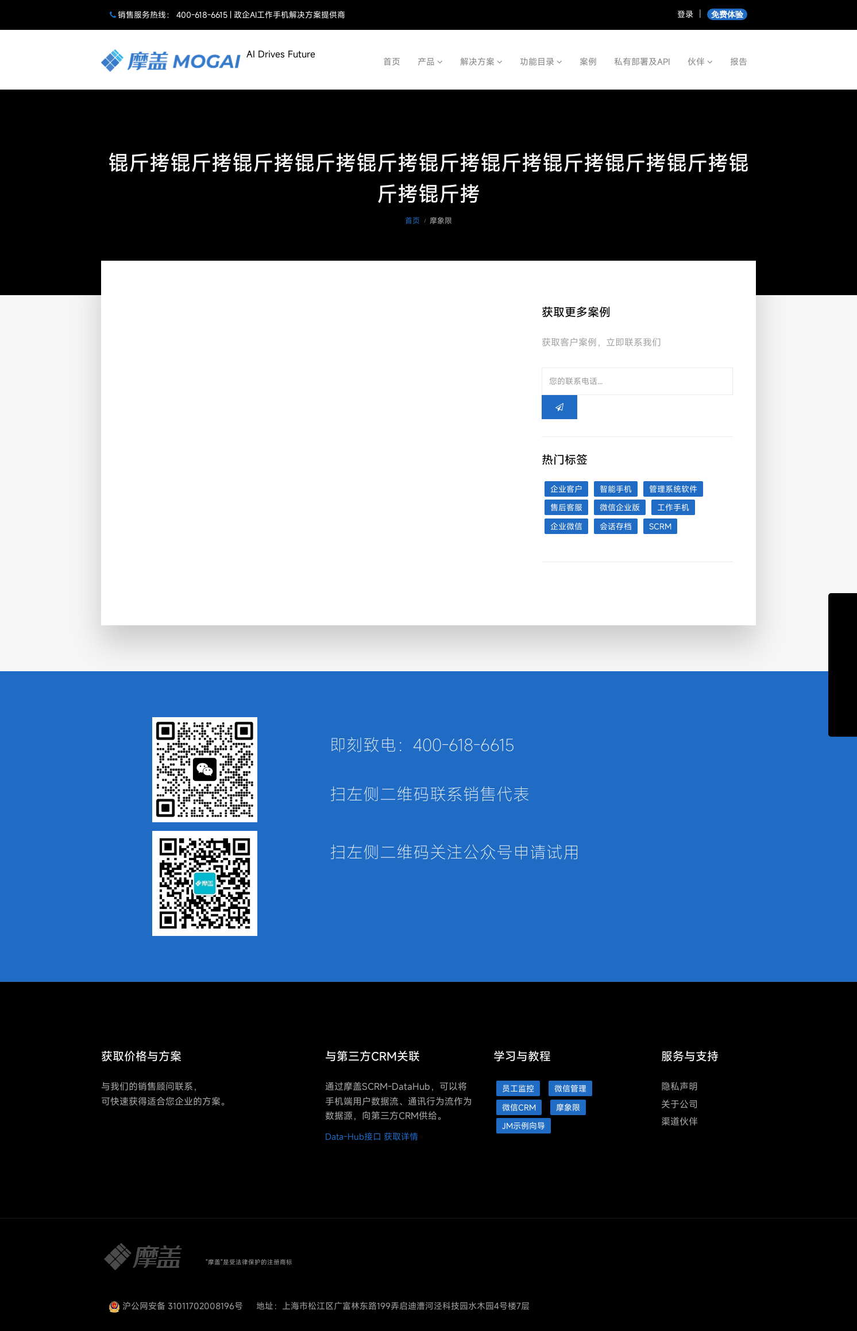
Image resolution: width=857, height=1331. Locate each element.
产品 (430, 61)
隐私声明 (679, 1086)
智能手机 (616, 488)
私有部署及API (642, 61)
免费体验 (727, 14)
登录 (685, 14)
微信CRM (519, 1107)
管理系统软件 (673, 488)
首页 (391, 61)
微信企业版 (620, 507)
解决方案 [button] (481, 61)
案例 (588, 61)
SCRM (660, 526)
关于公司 (679, 1104)
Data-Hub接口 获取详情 (371, 1136)
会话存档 (616, 526)
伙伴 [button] (700, 61)
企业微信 (566, 526)
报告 (738, 61)
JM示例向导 (523, 1125)
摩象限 (568, 1107)
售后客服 (566, 507)
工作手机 (673, 507)
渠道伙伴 (679, 1121)
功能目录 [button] (541, 61)
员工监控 (518, 1088)
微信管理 (570, 1088)
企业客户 (566, 488)
